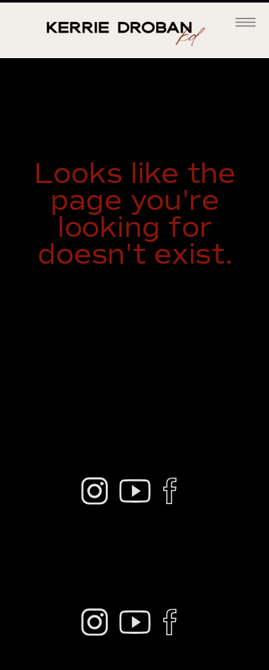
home (198, 309)
